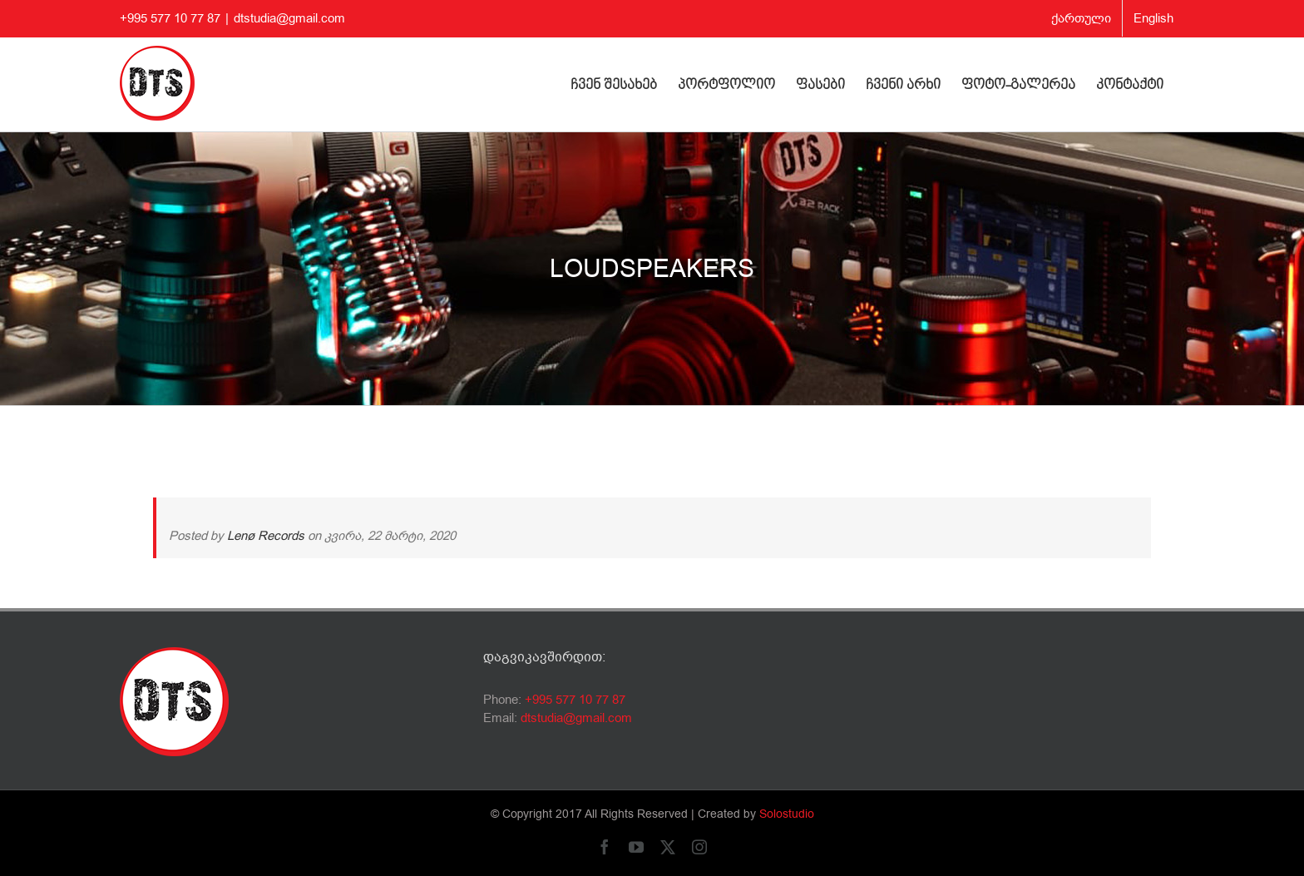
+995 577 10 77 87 (575, 699)
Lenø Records (265, 535)
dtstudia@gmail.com (289, 18)
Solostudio (786, 814)
